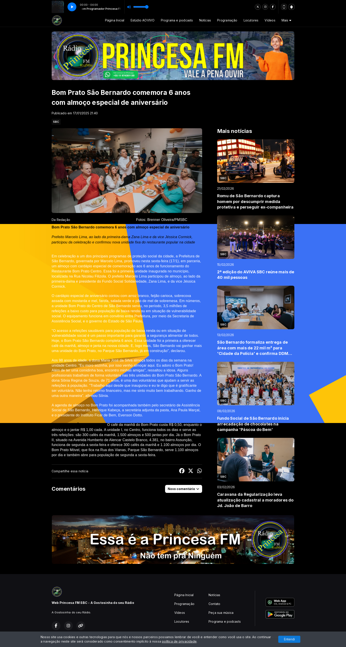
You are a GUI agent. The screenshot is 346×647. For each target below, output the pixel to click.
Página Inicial (114, 20)
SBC (56, 121)
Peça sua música (221, 612)
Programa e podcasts (177, 20)
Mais (286, 20)
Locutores (251, 20)
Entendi (289, 639)
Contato (214, 604)
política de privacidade (179, 641)
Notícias (205, 20)
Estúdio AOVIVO (143, 20)
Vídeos (270, 20)
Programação (227, 20)
